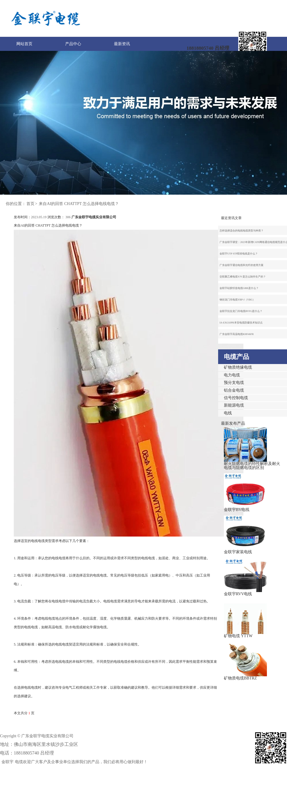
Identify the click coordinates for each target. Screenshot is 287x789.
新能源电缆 (234, 405)
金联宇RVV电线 (238, 594)
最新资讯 (122, 44)
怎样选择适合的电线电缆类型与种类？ (241, 230)
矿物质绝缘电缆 (238, 367)
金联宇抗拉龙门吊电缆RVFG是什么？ (241, 311)
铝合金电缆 (234, 390)
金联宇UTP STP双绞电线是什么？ (239, 253)
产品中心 (73, 44)
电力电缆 (232, 375)
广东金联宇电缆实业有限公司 (93, 217)
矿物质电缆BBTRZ (240, 678)
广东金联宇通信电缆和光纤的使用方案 (241, 265)
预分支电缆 (234, 382)
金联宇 (7, 762)
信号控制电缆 (236, 398)
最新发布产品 (233, 423)
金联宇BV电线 (236, 510)
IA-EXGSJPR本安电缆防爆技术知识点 (241, 322)
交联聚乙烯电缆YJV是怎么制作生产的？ (243, 276)
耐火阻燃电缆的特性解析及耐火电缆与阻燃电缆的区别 (252, 465)
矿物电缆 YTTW (238, 636)
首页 (30, 204)
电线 (228, 413)
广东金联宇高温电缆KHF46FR (237, 334)
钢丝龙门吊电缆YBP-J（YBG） (237, 299)
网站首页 (24, 44)
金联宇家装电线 (238, 552)
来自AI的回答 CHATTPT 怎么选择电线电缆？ (79, 204)
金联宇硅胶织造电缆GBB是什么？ (239, 288)
